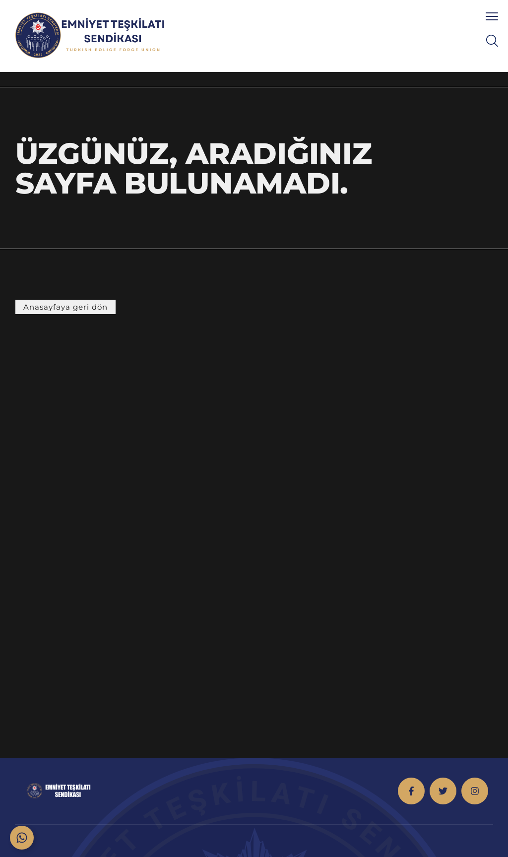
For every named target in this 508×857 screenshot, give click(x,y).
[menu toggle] (492, 16)
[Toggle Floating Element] (22, 838)
